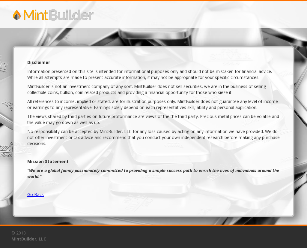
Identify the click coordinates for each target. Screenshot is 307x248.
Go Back (35, 194)
